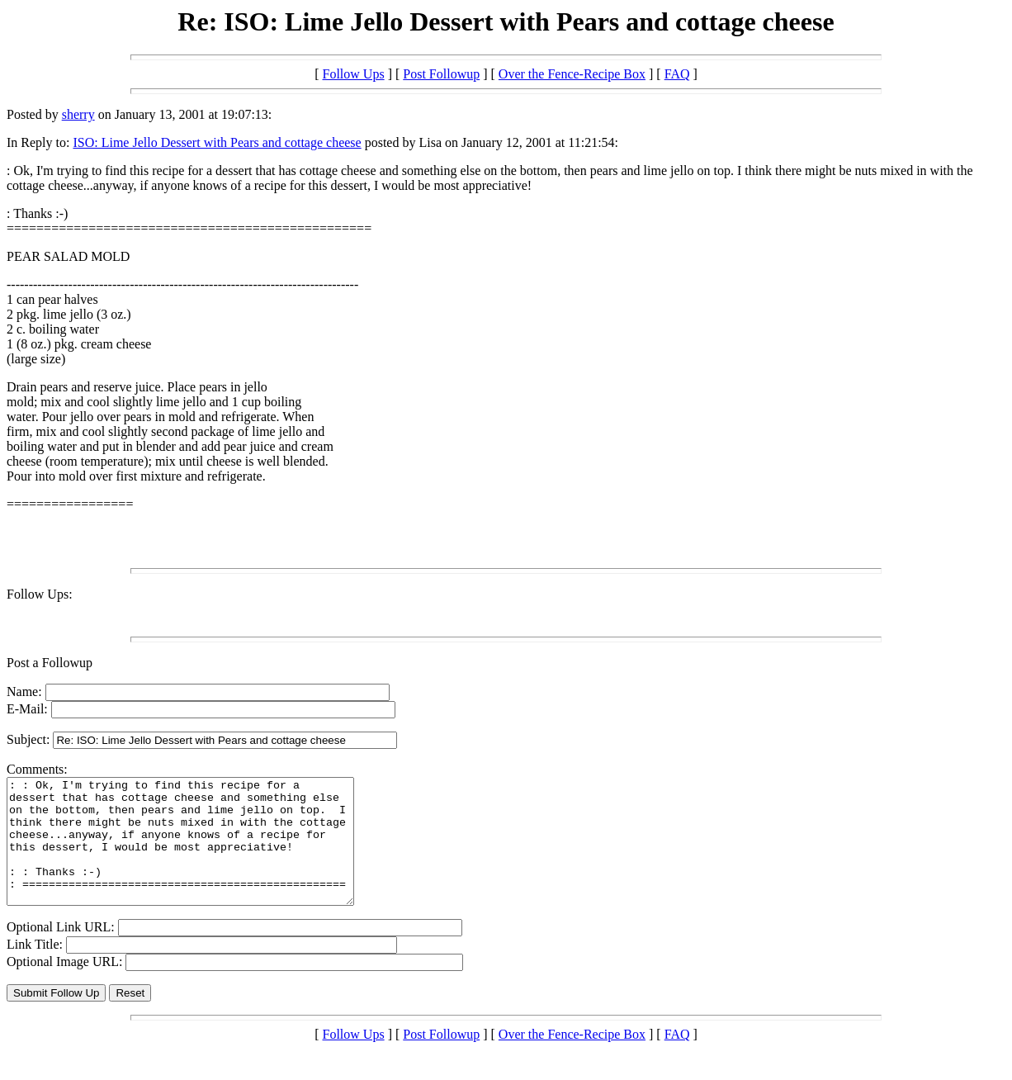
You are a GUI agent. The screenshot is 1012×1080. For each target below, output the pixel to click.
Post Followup (441, 74)
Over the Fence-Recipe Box (572, 74)
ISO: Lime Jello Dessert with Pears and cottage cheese (217, 142)
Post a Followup (49, 663)
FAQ (677, 74)
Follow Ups (354, 74)
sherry (78, 114)
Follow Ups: (40, 594)
